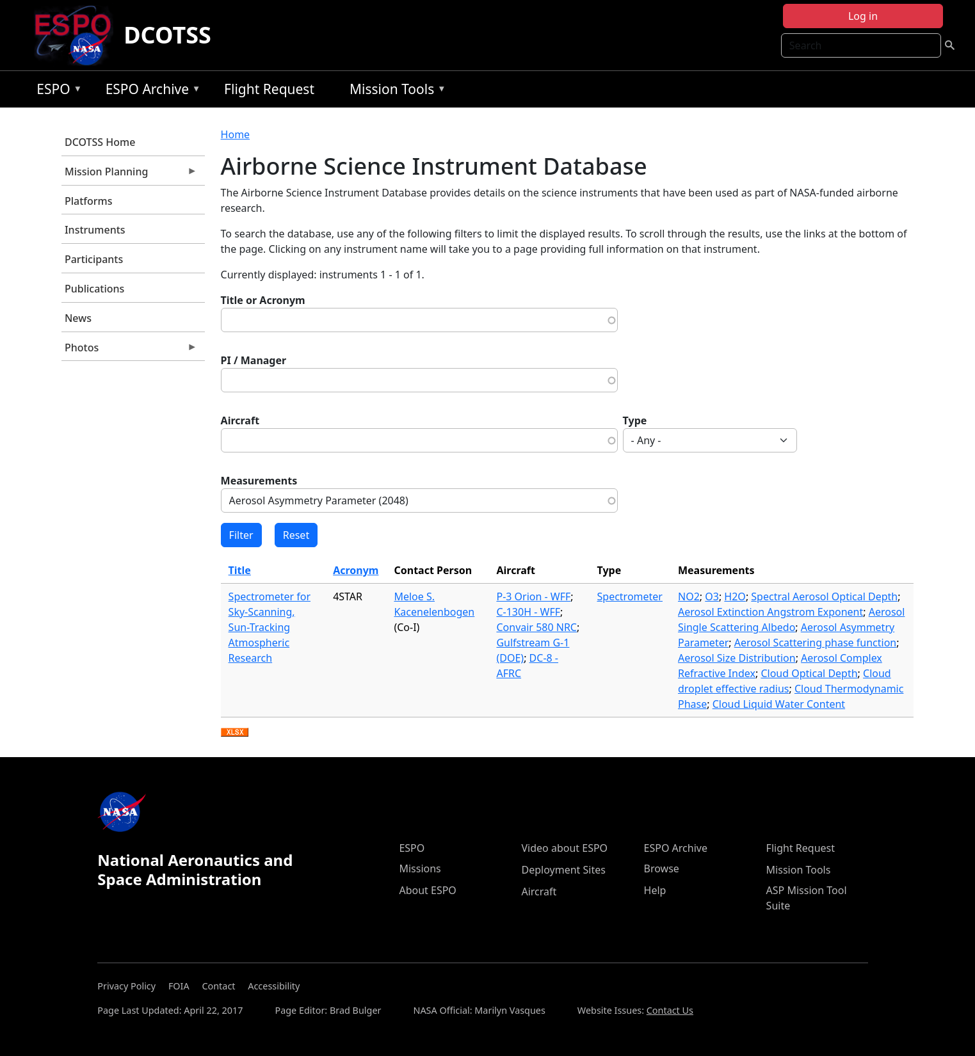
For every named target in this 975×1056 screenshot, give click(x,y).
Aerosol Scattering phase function (815, 643)
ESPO (56, 91)
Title (240, 570)
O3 (712, 596)
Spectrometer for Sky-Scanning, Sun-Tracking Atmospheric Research (269, 627)
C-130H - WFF (528, 612)
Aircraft (240, 420)
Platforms (89, 201)
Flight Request (269, 89)
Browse (661, 868)
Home (235, 134)
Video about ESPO (564, 848)
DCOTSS (167, 35)
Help (655, 890)
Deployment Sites (563, 870)
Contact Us (670, 1010)
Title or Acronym (263, 300)
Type (635, 420)
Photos (129, 350)
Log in (863, 16)
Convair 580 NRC (536, 627)
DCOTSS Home (100, 142)
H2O (735, 596)
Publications (94, 289)
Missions (419, 868)
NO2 (689, 596)
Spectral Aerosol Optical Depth (824, 596)
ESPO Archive (150, 91)
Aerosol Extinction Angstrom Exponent (770, 612)
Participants (94, 259)
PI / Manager (254, 360)
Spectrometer (630, 596)
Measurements (259, 481)
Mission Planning (129, 174)
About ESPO (427, 890)
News (78, 318)
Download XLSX (234, 733)
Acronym (355, 570)
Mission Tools (394, 91)
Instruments (95, 230)
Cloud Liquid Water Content (779, 704)
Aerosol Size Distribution (737, 658)
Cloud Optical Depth (809, 673)
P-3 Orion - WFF (533, 596)
